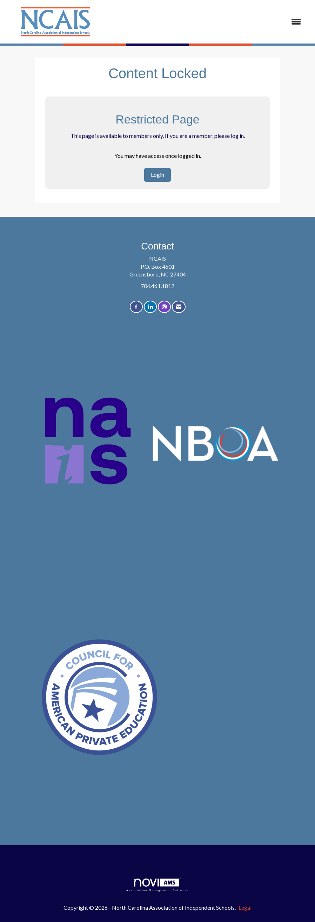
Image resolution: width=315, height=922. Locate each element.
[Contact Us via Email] (179, 307)
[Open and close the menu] (206, 21)
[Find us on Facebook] (136, 307)
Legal (245, 907)
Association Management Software (157, 884)
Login (157, 174)
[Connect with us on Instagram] (164, 307)
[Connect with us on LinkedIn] (150, 307)
